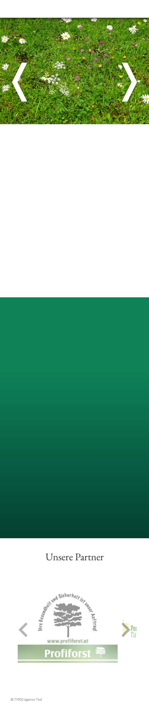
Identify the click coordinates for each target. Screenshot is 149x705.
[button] (23, 630)
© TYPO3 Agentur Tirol (26, 699)
